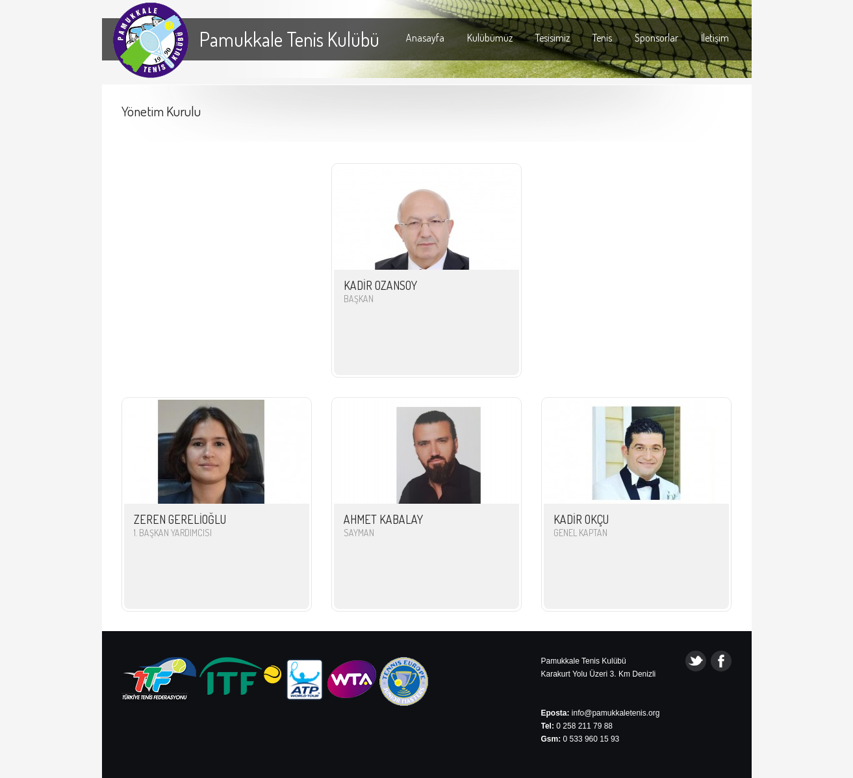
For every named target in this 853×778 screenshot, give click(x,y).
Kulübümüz (490, 37)
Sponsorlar (656, 37)
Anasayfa (425, 37)
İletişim (715, 37)
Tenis (602, 37)
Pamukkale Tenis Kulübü (289, 39)
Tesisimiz (552, 37)
